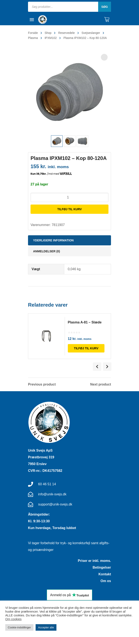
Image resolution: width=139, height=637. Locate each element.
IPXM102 (51, 38)
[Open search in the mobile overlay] (69, 7)
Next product (100, 384)
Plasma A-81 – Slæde (85, 322)
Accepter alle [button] (46, 627)
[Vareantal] (69, 197)
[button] (104, 57)
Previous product (42, 384)
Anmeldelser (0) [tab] (46, 251)
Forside (33, 33)
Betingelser (102, 567)
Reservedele (66, 33)
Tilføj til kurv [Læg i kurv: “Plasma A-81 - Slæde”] (86, 348)
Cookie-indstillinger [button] (19, 627)
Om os (105, 581)
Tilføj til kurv (69, 209)
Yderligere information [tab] (53, 240)
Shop (48, 33)
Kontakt (104, 574)
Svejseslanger (91, 33)
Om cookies (13, 619)
